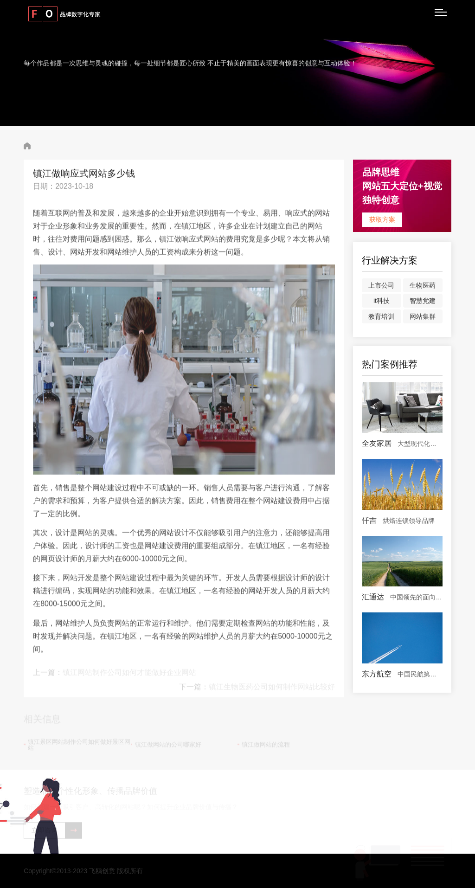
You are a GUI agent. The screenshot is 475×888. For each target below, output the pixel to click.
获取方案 (382, 219)
